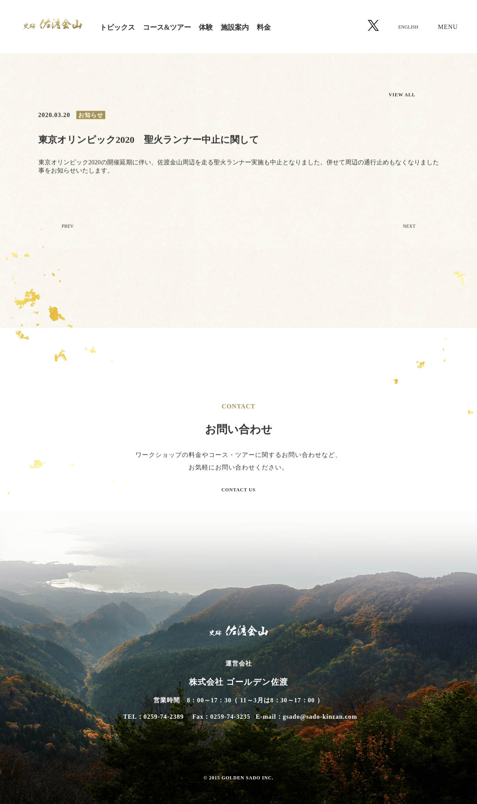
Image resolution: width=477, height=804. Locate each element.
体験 (206, 27)
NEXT (409, 227)
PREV (68, 227)
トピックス (117, 27)
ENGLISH (408, 27)
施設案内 (235, 27)
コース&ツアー (167, 27)
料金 (264, 27)
